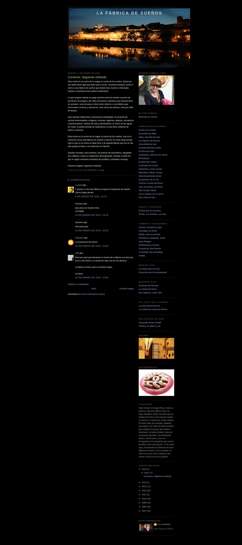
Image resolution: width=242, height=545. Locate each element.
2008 (144, 507)
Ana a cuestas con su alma (151, 194)
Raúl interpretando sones (150, 176)
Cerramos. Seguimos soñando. (158, 476)
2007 (144, 511)
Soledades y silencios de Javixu (153, 155)
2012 (144, 491)
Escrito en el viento (147, 130)
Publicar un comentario (78, 284)
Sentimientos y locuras (149, 245)
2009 (144, 503)
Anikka (142, 256)
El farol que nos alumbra (150, 211)
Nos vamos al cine (147, 197)
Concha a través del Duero (151, 183)
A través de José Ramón (150, 248)
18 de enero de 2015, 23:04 (91, 277)
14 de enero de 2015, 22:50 (91, 230)
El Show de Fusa (146, 151)
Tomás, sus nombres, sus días (152, 214)
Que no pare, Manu (147, 190)
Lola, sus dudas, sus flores (151, 187)
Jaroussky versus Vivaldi (150, 322)
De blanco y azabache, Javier (152, 238)
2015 (144, 469)
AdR (77, 253)
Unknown (79, 238)
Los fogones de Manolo (149, 141)
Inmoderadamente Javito (150, 148)
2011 (144, 495)
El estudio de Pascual (148, 285)
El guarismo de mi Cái (149, 180)
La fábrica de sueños (130, 13)
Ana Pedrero (164, 524)
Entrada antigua (127, 289)
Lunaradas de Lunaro (148, 165)
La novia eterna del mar (149, 306)
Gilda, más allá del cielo (149, 137)
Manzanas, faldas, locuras (150, 172)
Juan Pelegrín (145, 241)
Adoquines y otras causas (150, 169)
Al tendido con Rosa (148, 231)
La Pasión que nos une (149, 269)
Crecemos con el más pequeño (153, 272)
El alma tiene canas (147, 162)
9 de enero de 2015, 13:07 (91, 196)
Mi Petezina (144, 158)
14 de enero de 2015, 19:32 (91, 215)
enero (147, 473)
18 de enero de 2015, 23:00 (91, 246)
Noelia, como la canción (149, 234)
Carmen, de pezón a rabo (150, 227)
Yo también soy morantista (151, 252)
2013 (144, 486)
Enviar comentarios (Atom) (93, 294)
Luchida (78, 185)
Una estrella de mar (147, 144)
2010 (144, 499)
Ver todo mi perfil (163, 529)
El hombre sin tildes (147, 134)
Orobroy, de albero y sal (149, 326)
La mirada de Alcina (148, 289)
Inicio (93, 289)
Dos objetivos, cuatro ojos (150, 293)
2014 (144, 482)
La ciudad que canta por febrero (153, 309)
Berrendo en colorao (148, 117)
